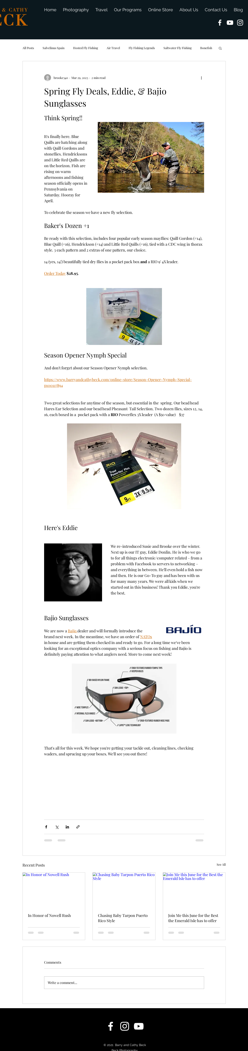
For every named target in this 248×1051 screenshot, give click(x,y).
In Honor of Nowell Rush (49, 915)
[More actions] (201, 77)
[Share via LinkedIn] (67, 827)
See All (221, 864)
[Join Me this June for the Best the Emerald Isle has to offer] (194, 890)
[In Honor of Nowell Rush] (54, 890)
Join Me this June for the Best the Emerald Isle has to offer (193, 918)
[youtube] (230, 23)
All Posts (28, 48)
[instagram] (240, 23)
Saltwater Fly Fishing (177, 48)
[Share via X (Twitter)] (57, 827)
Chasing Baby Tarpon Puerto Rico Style (123, 918)
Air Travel (113, 48)
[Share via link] (78, 827)
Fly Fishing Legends (142, 48)
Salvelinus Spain (53, 48)
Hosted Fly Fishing (85, 48)
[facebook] (220, 23)
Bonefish (206, 48)
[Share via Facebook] (46, 827)
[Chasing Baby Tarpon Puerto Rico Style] (124, 890)
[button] (220, 48)
